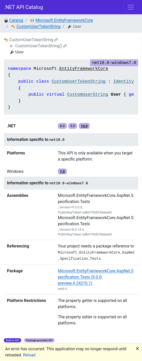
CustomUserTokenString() (41, 45)
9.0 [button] (72, 126)
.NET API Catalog (23, 7)
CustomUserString (87, 94)
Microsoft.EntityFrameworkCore (64, 20)
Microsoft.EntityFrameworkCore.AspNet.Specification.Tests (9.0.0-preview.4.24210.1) (96, 277)
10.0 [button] (84, 126)
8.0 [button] (62, 126)
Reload (29, 355)
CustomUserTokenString (38, 26)
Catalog (16, 20)
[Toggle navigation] (131, 7)
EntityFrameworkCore (83, 68)
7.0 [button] (62, 171)
